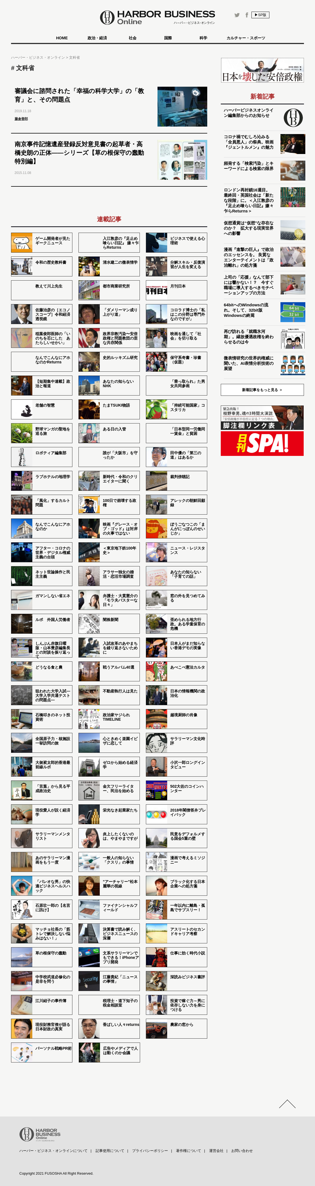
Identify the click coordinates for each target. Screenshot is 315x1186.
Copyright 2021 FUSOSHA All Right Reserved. (56, 1173)
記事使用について (110, 1151)
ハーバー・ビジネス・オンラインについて (53, 1151)
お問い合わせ (242, 1151)
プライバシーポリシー (150, 1151)
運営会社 (216, 1151)
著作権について (188, 1151)
